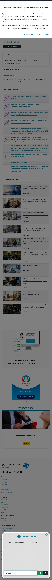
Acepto (47, 34)
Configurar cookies (28, 34)
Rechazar (39, 34)
